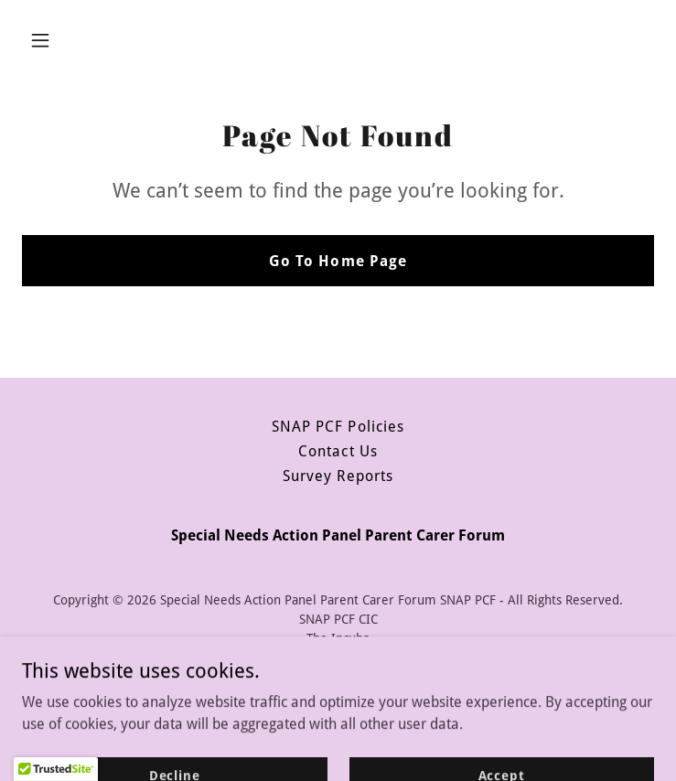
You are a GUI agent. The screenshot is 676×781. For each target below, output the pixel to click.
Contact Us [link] (337, 451)
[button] (94, 40)
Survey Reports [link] (337, 476)
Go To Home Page (337, 261)
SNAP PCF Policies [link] (337, 426)
